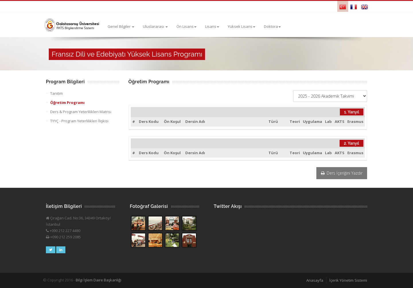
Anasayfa (314, 280)
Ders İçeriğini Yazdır (342, 173)
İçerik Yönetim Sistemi (348, 280)
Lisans (212, 26)
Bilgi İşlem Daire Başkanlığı (98, 280)
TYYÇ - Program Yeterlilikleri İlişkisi (79, 120)
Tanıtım (56, 93)
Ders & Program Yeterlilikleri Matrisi (80, 111)
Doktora (272, 26)
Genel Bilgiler (121, 26)
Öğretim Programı (67, 102)
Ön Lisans (186, 26)
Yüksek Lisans (241, 26)
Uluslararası (155, 26)
